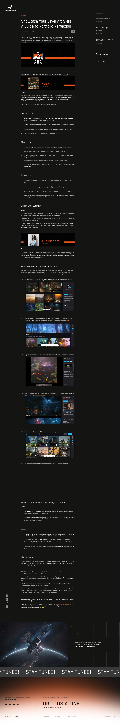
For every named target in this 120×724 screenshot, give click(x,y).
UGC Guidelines (72, 716)
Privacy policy (46, 716)
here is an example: (50, 444)
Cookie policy (56, 716)
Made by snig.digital (109, 716)
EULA (63, 716)
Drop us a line (61, 703)
